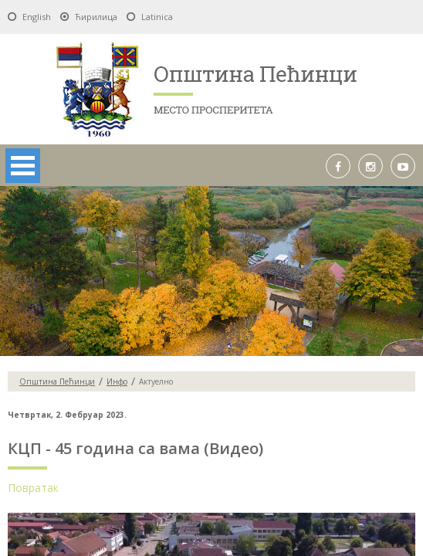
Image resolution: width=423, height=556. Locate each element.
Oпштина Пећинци (57, 381)
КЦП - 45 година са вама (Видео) (135, 448)
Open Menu (22, 165)
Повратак (33, 487)
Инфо (117, 381)
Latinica (157, 16)
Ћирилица (96, 16)
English (36, 16)
